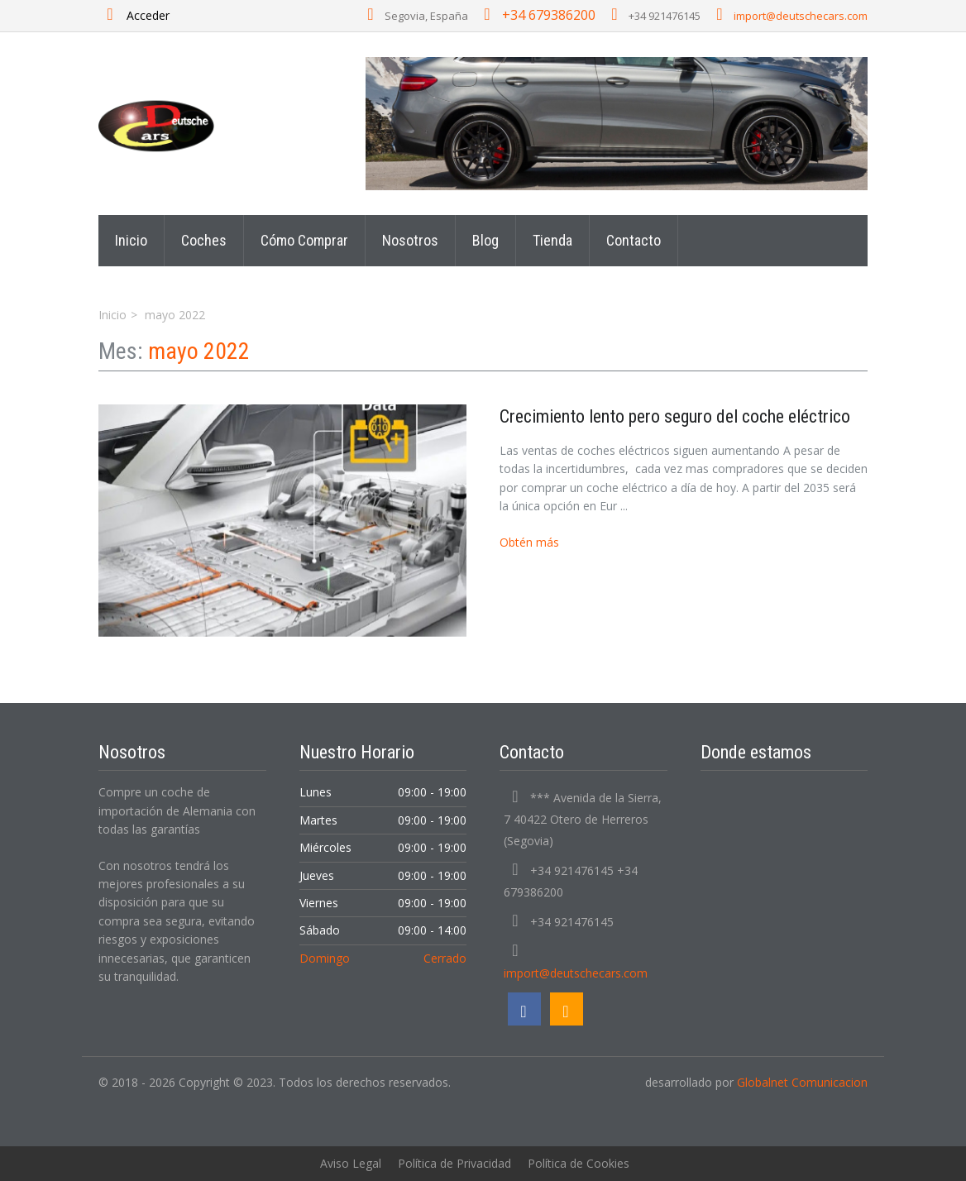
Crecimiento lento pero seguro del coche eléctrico (675, 416)
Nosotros (410, 240)
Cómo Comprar (304, 240)
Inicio (131, 240)
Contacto (633, 240)
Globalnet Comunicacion (802, 1082)
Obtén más (529, 542)
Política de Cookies (578, 1163)
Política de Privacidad (454, 1163)
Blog (485, 240)
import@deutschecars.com (801, 15)
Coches (204, 240)
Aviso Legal (350, 1163)
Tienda (552, 240)
